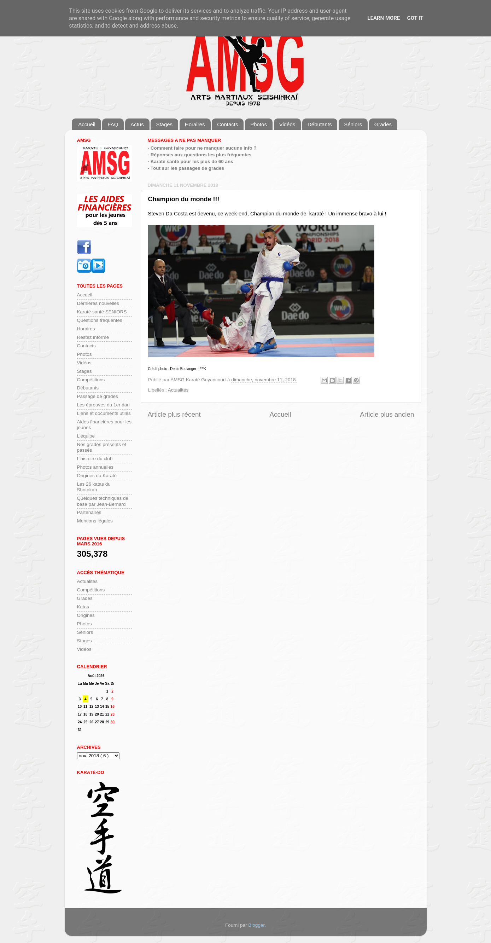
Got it (415, 18)
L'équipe (86, 436)
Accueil (86, 124)
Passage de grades (97, 396)
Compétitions (91, 379)
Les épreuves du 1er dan (103, 404)
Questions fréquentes (99, 320)
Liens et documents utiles (104, 413)
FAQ (112, 124)
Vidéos (287, 124)
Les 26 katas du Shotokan (94, 486)
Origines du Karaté (97, 475)
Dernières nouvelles (98, 303)
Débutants (320, 124)
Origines (86, 615)
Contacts (227, 124)
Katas (83, 606)
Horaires (195, 124)
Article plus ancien (387, 414)
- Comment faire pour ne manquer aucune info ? (202, 148)
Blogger (256, 925)
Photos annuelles (95, 467)
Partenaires (89, 512)
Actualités (178, 390)
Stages (164, 124)
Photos (258, 124)
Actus (137, 124)
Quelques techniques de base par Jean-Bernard (103, 501)
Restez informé (93, 337)
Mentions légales (95, 520)
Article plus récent (174, 414)
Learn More (383, 18)
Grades (383, 124)
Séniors (353, 124)
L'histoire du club (95, 458)
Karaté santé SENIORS (102, 311)
